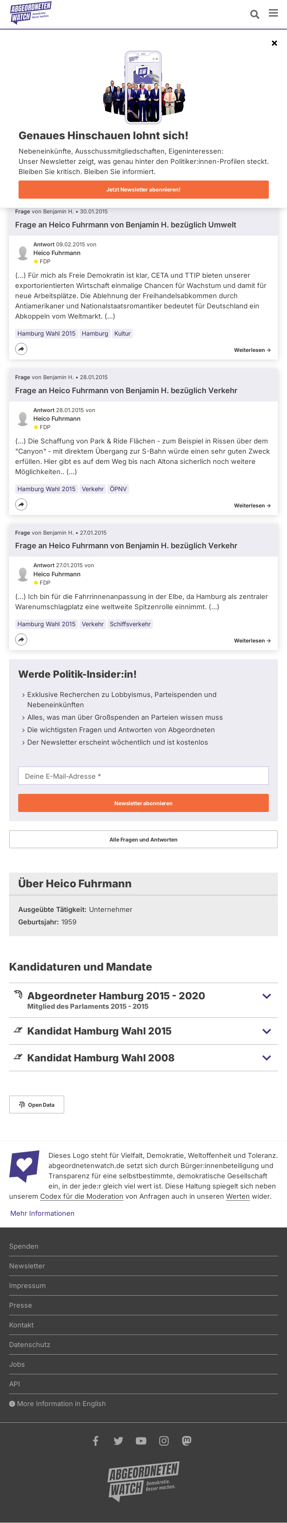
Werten (238, 1196)
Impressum (27, 1286)
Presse (20, 1305)
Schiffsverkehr (130, 624)
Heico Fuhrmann (57, 253)
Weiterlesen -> (252, 350)
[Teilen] (21, 349)
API (14, 1384)
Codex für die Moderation (81, 1196)
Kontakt (21, 1325)
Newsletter (27, 1266)
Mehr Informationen (42, 1213)
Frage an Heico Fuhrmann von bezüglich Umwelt (125, 224)
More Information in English (57, 1404)
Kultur (122, 333)
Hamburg (95, 333)
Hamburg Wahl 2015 (46, 333)
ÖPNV (118, 489)
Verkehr (93, 489)
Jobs (17, 1364)
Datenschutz (29, 1345)
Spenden (24, 1246)
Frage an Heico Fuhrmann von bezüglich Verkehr (126, 390)
